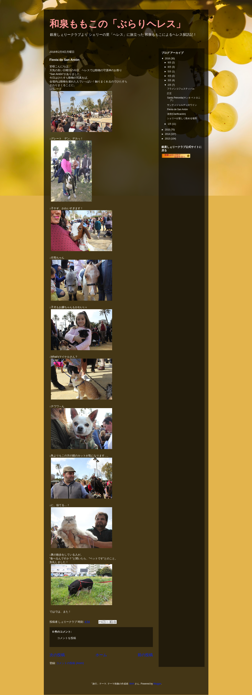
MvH (131, 683)
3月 (170, 80)
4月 (170, 76)
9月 (170, 62)
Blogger (157, 683)
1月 (170, 124)
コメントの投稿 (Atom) (70, 663)
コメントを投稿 (66, 638)
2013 (168, 138)
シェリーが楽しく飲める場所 (182, 118)
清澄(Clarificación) (176, 114)
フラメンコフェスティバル (181, 88)
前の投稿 (145, 655)
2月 (170, 85)
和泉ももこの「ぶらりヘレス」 (117, 24)
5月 (170, 71)
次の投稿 (57, 655)
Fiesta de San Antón (177, 109)
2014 (168, 134)
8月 (170, 67)
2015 (168, 129)
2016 (168, 58)
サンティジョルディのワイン (182, 105)
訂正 (169, 93)
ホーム (101, 655)
